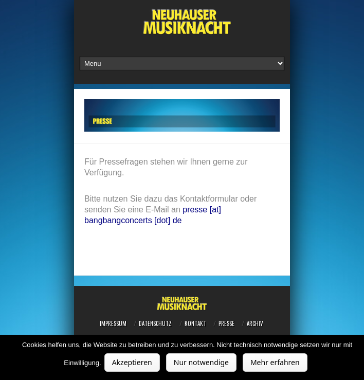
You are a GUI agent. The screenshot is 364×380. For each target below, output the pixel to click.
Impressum (113, 323)
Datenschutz (155, 323)
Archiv (255, 323)
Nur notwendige (201, 362)
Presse (226, 323)
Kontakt (195, 323)
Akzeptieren (132, 362)
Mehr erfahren (275, 362)
